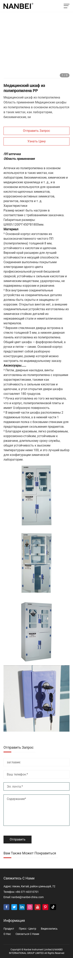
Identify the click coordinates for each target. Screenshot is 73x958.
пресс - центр (27, 928)
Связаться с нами (27, 934)
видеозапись (49, 928)
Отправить (18, 839)
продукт (9, 928)
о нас (7, 934)
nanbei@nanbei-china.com (27, 897)
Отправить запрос (36, 131)
